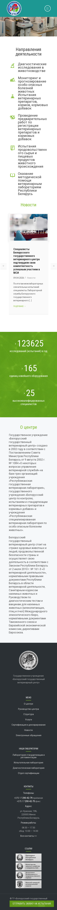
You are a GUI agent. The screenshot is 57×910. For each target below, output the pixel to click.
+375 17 (23, 798)
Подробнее (19, 306)
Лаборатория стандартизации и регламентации (28, 756)
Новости (28, 204)
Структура (28, 714)
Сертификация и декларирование (29, 725)
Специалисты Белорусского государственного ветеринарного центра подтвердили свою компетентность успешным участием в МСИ (26, 261)
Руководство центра (28, 709)
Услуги (28, 719)
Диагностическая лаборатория (28, 768)
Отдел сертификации (28, 773)
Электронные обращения (28, 735)
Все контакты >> (28, 836)
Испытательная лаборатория (28, 762)
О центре (28, 427)
